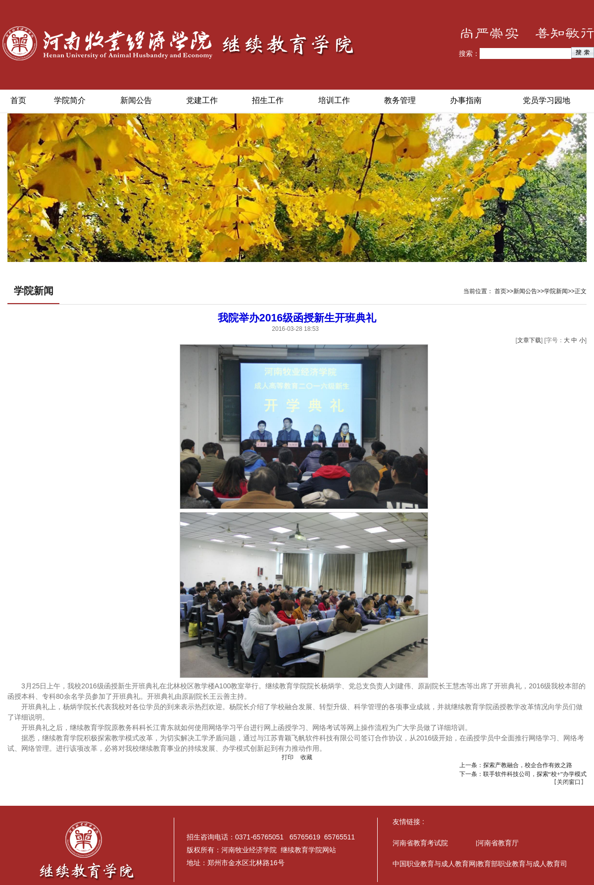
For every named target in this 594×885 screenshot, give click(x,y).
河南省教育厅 (498, 843)
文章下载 (529, 340)
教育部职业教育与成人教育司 (522, 864)
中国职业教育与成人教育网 (434, 864)
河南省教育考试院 (420, 843)
